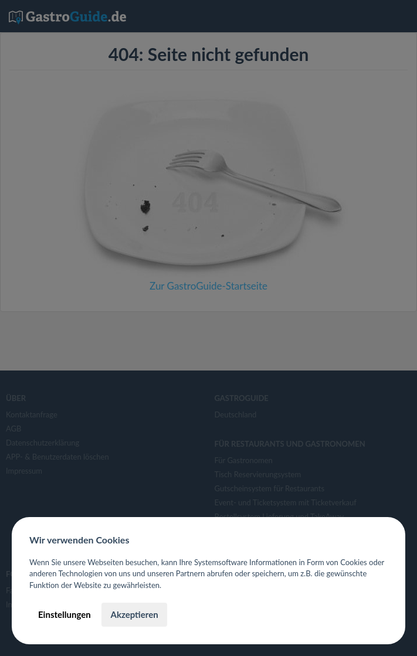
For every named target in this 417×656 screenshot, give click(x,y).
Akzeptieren (134, 614)
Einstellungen (64, 614)
